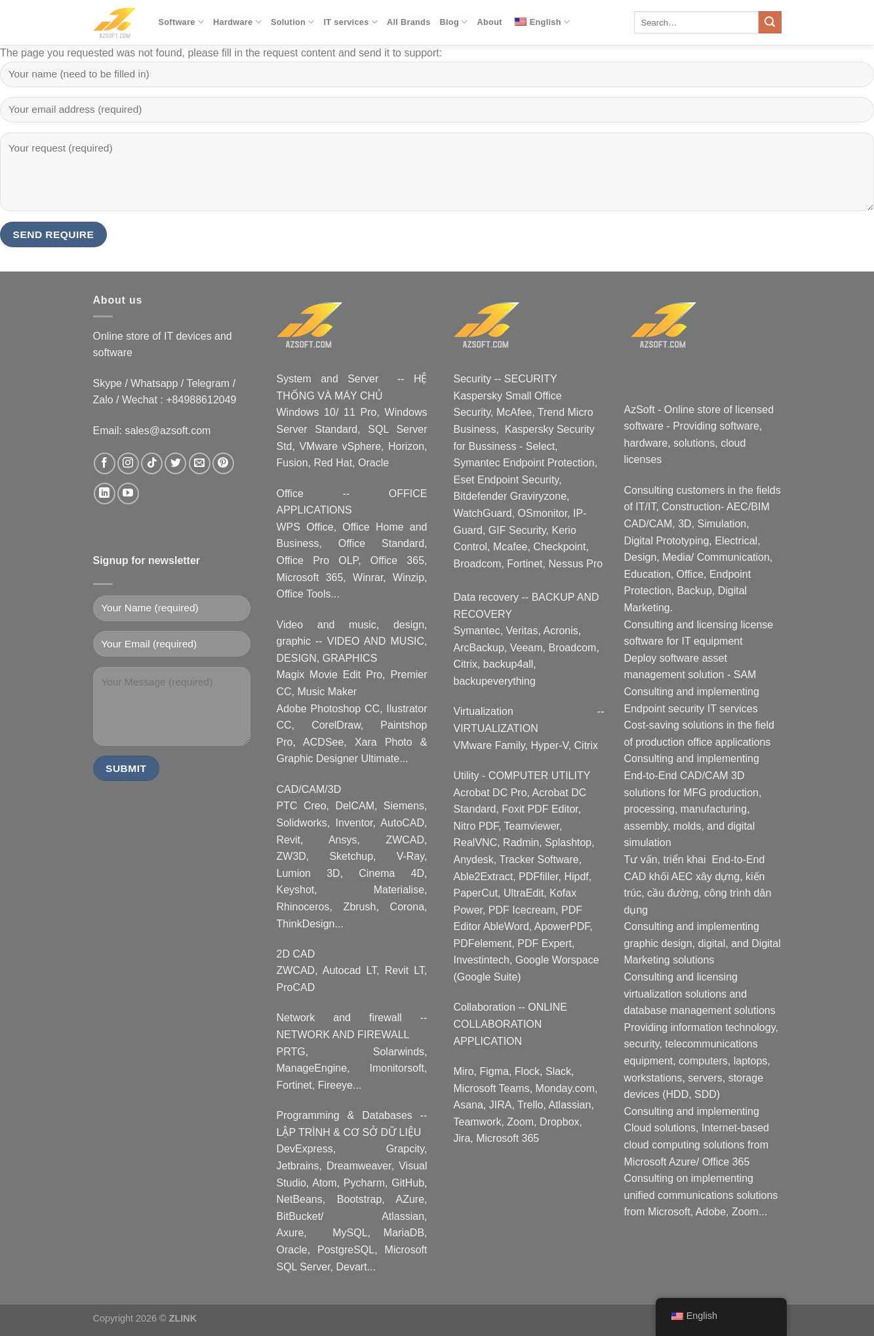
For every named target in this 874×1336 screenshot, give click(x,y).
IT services (351, 22)
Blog (454, 22)
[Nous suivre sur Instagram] (128, 463)
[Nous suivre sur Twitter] (175, 463)
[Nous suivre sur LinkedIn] (104, 493)
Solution (293, 22)
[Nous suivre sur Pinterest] (223, 463)
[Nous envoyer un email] (199, 463)
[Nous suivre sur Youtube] (128, 493)
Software (182, 22)
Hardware (237, 22)
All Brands (409, 22)
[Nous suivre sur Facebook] (104, 463)
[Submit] (770, 22)
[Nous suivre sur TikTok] (152, 463)
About (489, 22)
